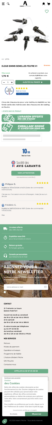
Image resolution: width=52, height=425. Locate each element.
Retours (7, 343)
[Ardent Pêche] (25, 4)
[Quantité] (8, 82)
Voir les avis (22, 94)
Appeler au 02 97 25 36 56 (26, 371)
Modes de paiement (11, 347)
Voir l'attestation (26, 173)
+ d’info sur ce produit (11, 111)
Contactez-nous (10, 365)
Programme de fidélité (12, 354)
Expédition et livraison (12, 350)
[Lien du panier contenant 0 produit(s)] (48, 3)
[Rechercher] (8, 3)
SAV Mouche (9, 361)
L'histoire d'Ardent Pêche (13, 357)
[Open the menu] (3, 3)
